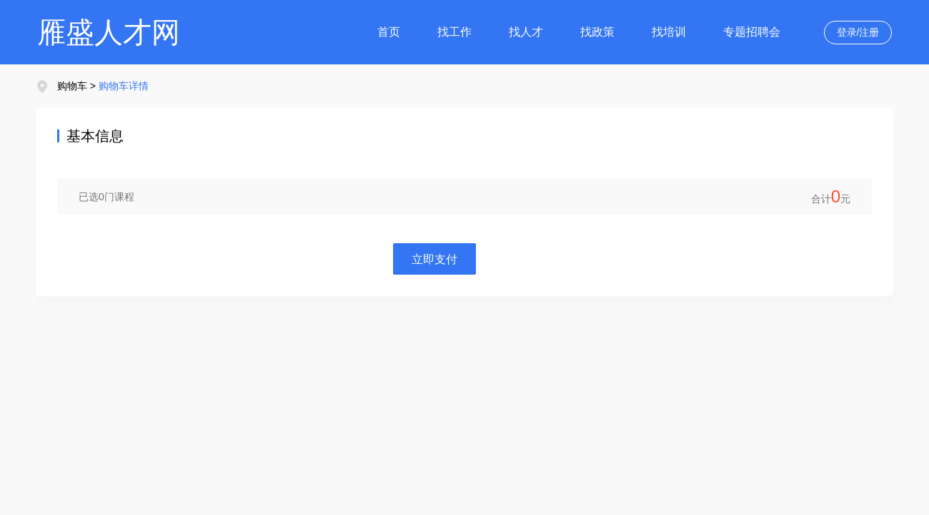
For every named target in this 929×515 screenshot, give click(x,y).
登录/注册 (858, 32)
